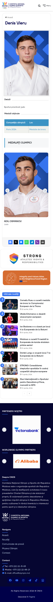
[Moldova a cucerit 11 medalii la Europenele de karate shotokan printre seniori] (10, 343)
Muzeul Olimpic (10, 548)
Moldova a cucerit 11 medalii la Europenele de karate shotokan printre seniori (34, 342)
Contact (6, 553)
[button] (46, 190)
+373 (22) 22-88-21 (21, 569)
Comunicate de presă (13, 544)
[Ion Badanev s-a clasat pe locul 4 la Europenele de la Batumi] (10, 330)
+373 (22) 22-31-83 (17, 566)
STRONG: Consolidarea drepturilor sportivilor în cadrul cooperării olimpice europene (34, 368)
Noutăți (5, 539)
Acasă (9, 17)
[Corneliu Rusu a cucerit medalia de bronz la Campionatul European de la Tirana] (10, 304)
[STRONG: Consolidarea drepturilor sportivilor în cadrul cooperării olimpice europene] (10, 369)
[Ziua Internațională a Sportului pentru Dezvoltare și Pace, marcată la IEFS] (10, 383)
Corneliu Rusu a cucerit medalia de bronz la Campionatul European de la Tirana (35, 303)
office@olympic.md (21, 573)
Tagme (32, 597)
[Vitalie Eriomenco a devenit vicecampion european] (10, 318)
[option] (26, 429)
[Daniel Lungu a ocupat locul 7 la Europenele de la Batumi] (10, 357)
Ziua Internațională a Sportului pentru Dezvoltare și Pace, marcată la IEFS (34, 382)
